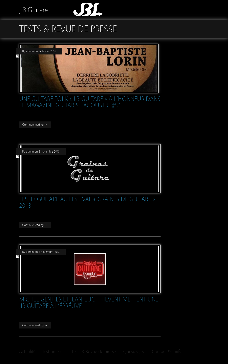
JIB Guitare (33, 10)
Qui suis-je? (134, 351)
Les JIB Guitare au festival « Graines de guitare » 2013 (87, 202)
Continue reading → (35, 125)
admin (30, 51)
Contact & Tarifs (166, 351)
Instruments (53, 351)
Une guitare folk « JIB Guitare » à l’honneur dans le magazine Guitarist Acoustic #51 (90, 102)
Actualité (27, 351)
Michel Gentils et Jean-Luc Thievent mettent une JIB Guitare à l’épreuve (88, 303)
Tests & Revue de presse (93, 351)
